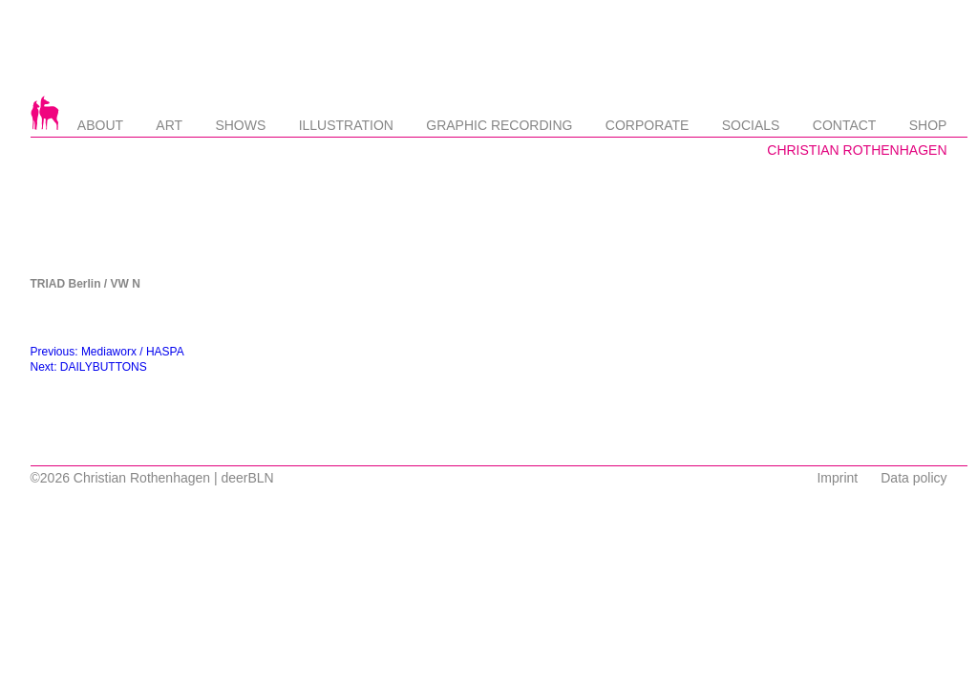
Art (169, 125)
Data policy (913, 477)
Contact (845, 125)
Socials (751, 125)
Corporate (647, 125)
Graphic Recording (499, 125)
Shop (928, 125)
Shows (240, 125)
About (100, 125)
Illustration (346, 125)
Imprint (837, 477)
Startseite (45, 113)
